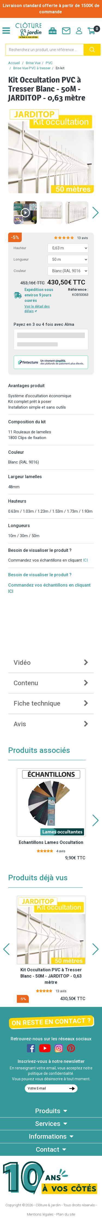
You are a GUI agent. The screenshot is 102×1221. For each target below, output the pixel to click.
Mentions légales (40, 1214)
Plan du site (65, 1214)
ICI (85, 560)
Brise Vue (33, 63)
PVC (49, 63)
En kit (60, 68)
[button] (95, 213)
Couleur (20, 271)
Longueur (21, 259)
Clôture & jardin (48, 1205)
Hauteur (20, 248)
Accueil (14, 63)
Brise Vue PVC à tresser (32, 68)
